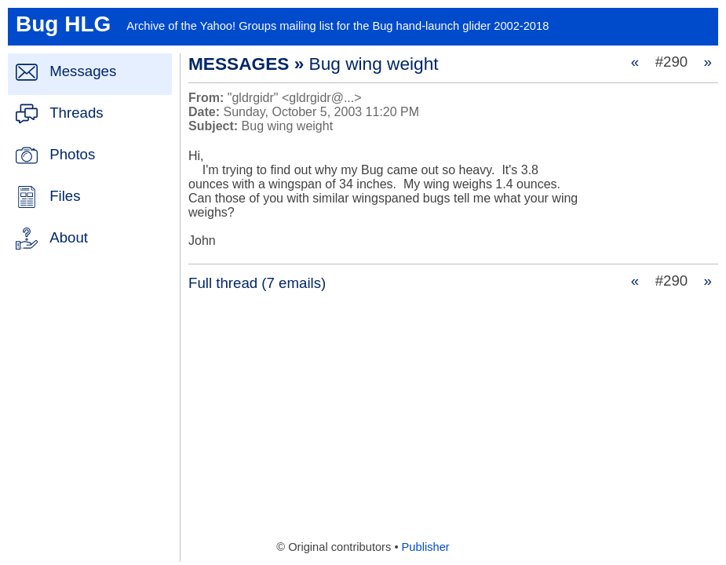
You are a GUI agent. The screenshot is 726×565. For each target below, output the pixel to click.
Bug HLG (63, 24)
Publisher (426, 547)
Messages (82, 71)
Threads (76, 112)
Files (64, 196)
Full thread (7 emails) (257, 283)
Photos (72, 154)
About (68, 237)
